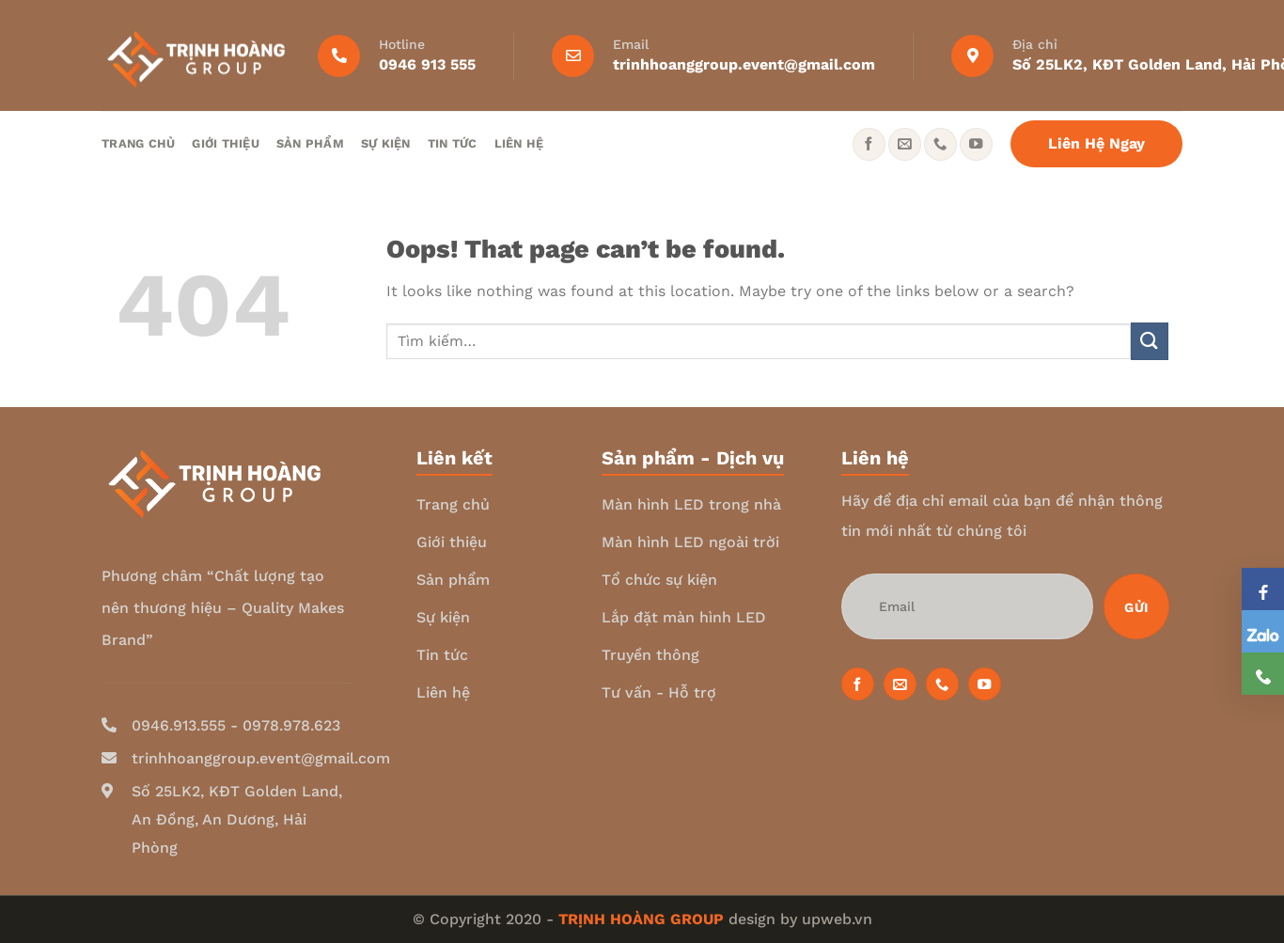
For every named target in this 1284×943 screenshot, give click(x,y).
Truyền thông (650, 655)
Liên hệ (519, 143)
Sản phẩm (310, 143)
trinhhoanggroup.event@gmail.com (744, 64)
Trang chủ (138, 143)
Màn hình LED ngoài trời (690, 542)
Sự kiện (386, 143)
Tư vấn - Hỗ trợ (659, 692)
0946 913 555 (427, 64)
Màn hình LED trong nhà (691, 504)
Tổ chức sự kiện (659, 580)
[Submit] (1149, 340)
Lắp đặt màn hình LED (684, 617)
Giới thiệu (225, 143)
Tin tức (453, 143)
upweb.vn (837, 919)
